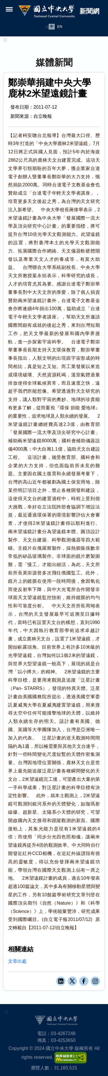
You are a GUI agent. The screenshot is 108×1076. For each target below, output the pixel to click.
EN (59, 26)
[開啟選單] (9, 9)
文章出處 (17, 961)
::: (47, 26)
